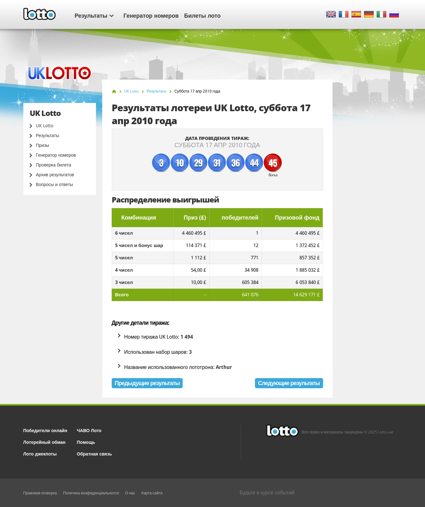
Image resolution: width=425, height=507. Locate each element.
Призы (42, 145)
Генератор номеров (151, 15)
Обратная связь (94, 453)
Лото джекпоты (40, 453)
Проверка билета (53, 164)
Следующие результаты (289, 383)
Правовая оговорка (40, 493)
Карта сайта (151, 493)
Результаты (94, 15)
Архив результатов (55, 174)
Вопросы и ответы (54, 184)
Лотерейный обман (44, 441)
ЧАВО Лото (89, 430)
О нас (130, 493)
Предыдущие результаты (147, 383)
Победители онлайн (45, 430)
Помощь (86, 441)
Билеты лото (202, 15)
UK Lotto (44, 125)
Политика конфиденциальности (91, 493)
